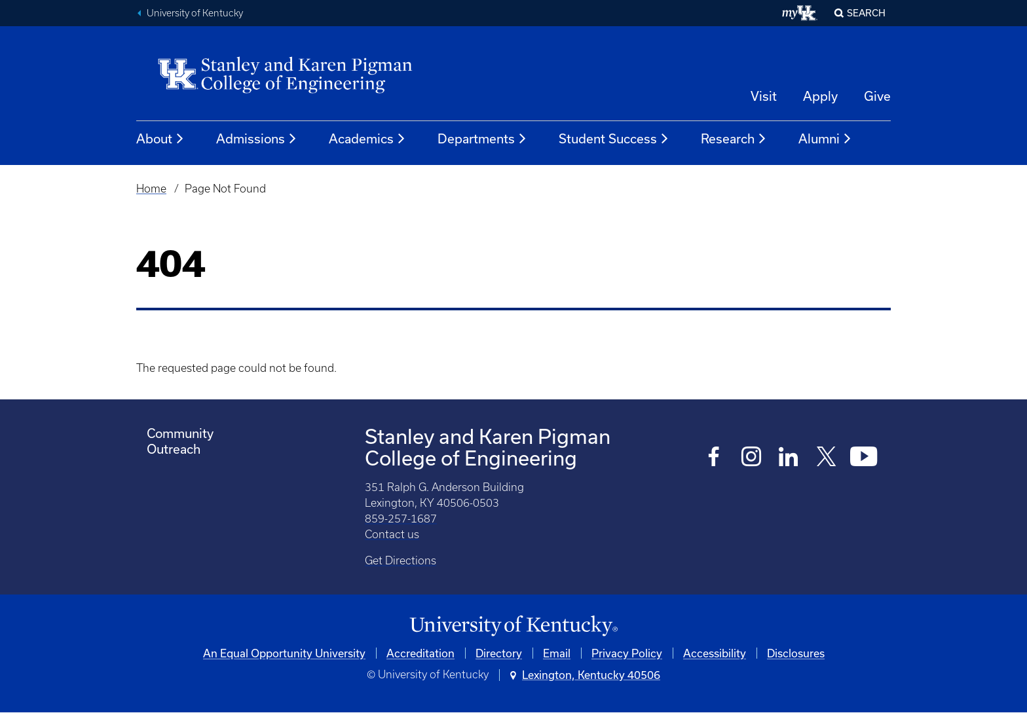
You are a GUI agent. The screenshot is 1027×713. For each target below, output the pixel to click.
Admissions (256, 139)
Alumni (825, 139)
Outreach (173, 448)
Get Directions (400, 560)
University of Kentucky (195, 13)
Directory (499, 653)
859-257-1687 (401, 518)
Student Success (614, 139)
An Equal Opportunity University (284, 653)
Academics (367, 139)
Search (866, 12)
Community (180, 433)
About (160, 139)
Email (556, 653)
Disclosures (796, 653)
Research (734, 139)
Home (151, 188)
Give (877, 95)
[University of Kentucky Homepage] (513, 626)
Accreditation (420, 653)
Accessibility (714, 653)
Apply (820, 95)
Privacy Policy (626, 653)
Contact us (392, 534)
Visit (764, 95)
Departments (482, 139)
